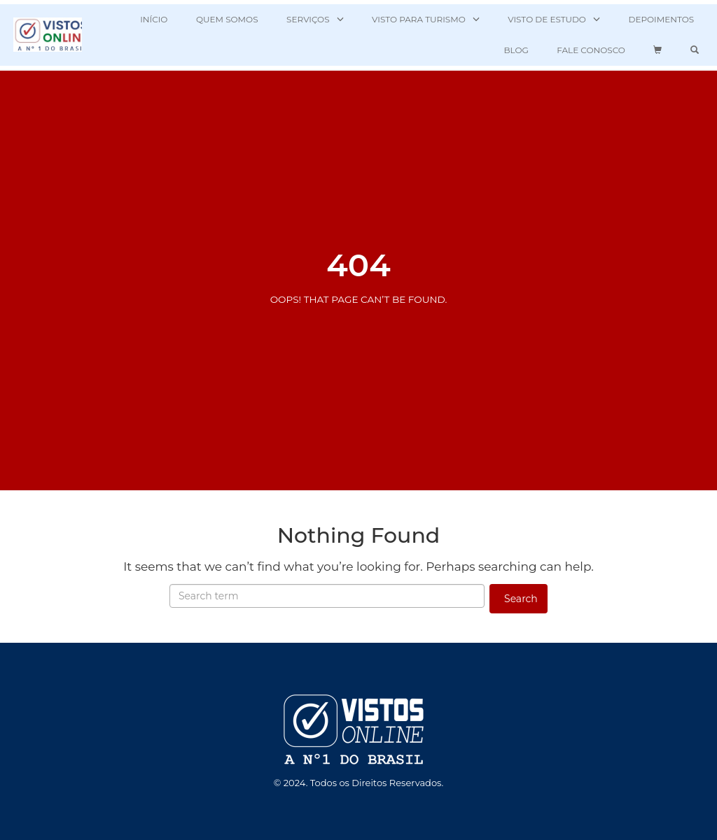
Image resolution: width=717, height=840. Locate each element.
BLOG (515, 50)
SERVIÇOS (307, 19)
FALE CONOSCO (591, 50)
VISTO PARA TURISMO (419, 19)
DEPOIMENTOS (661, 19)
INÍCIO (153, 19)
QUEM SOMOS (227, 19)
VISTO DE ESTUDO (547, 19)
